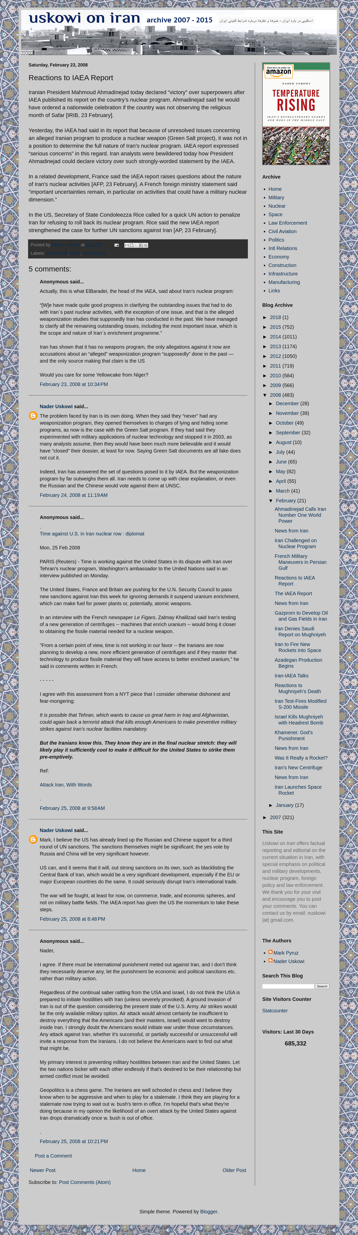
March (283, 491)
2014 (276, 336)
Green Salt (57, 253)
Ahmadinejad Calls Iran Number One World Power (300, 515)
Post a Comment (53, 1156)
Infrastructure (283, 273)
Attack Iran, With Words (66, 784)
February (286, 500)
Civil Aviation (282, 231)
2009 (276, 385)
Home (139, 1170)
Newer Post (42, 1170)
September (289, 432)
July (281, 452)
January (285, 805)
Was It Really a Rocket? (301, 758)
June (282, 461)
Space (275, 214)
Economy (278, 257)
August (284, 442)
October (285, 423)
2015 (276, 327)
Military (276, 197)
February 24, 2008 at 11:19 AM (74, 495)
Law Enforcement (287, 223)
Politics (276, 240)
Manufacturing (284, 282)
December (288, 403)
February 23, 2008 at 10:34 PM (74, 384)
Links (274, 290)
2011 (276, 366)
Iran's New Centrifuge (298, 767)
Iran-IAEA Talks (292, 675)
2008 (276, 395)
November (288, 413)
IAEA (75, 253)
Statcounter (275, 1010)
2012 (276, 356)
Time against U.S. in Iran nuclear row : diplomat (92, 533)
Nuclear (277, 206)
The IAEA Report (293, 593)
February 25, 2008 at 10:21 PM (74, 1141)
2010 (276, 375)
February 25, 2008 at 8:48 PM (72, 919)
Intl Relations (282, 248)
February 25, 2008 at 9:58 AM (72, 808)
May (281, 471)
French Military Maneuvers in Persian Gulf (300, 562)
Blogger (208, 1211)
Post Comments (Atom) (85, 1182)
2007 (276, 817)
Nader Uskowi (56, 406)
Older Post (234, 1170)
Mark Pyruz (286, 953)
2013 (276, 346)
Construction (282, 265)
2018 (276, 317)
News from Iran (292, 530)
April (281, 481)
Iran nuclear (94, 253)
